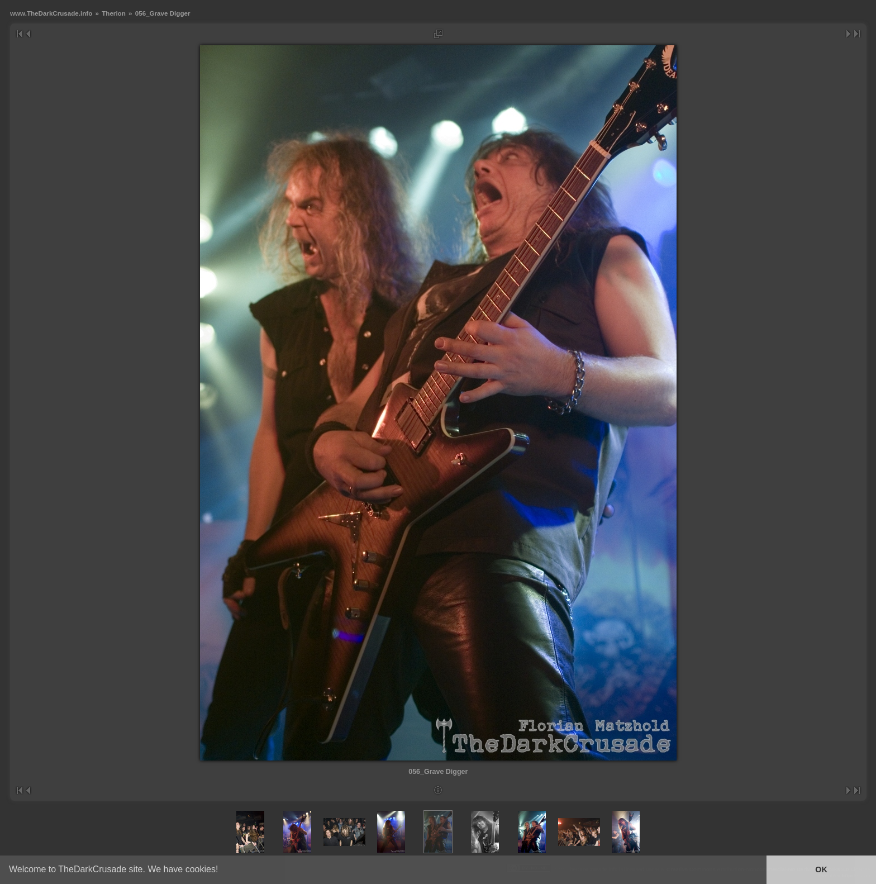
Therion (114, 13)
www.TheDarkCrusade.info (51, 13)
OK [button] (821, 869)
